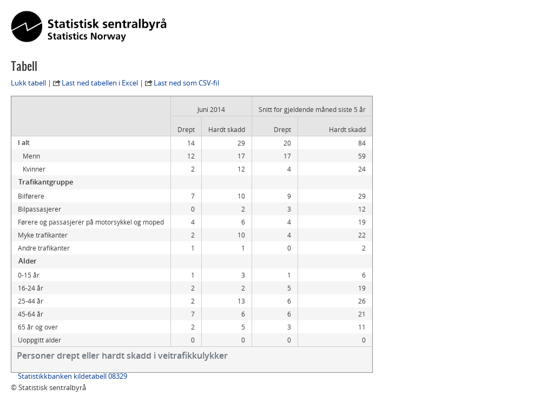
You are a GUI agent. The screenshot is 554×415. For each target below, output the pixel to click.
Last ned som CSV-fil (186, 83)
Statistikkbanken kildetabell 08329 (72, 376)
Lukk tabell (28, 83)
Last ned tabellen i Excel (100, 83)
